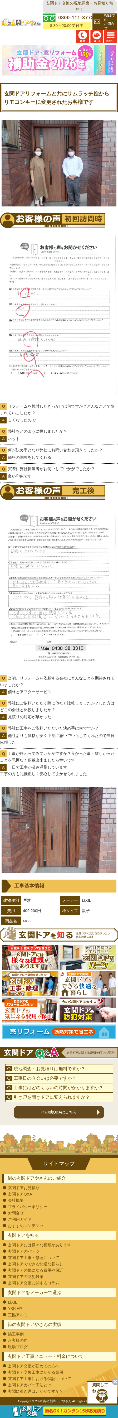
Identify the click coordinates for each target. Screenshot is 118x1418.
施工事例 (16, 1333)
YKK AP (15, 1308)
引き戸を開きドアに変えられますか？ (52, 1096)
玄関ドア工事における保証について (39, 1378)
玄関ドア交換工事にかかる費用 (35, 1371)
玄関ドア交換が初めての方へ (33, 1365)
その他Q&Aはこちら (59, 1111)
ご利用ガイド (20, 1219)
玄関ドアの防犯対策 (25, 1276)
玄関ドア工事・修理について (33, 1257)
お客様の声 (18, 1340)
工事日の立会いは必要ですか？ (45, 1077)
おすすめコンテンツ (25, 1225)
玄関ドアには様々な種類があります (39, 1244)
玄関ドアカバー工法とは (29, 1384)
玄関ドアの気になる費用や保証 (35, 1269)
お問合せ (16, 1212)
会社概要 (16, 1200)
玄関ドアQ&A (20, 1193)
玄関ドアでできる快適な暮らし (35, 1263)
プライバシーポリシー (27, 1206)
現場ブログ (18, 1346)
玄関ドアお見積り (24, 1187)
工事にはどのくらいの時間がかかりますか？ (58, 1087)
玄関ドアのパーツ (24, 1250)
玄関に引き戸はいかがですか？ (35, 1390)
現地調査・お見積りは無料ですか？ (49, 1068)
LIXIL (12, 1301)
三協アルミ (18, 1314)
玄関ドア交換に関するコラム (33, 1282)
